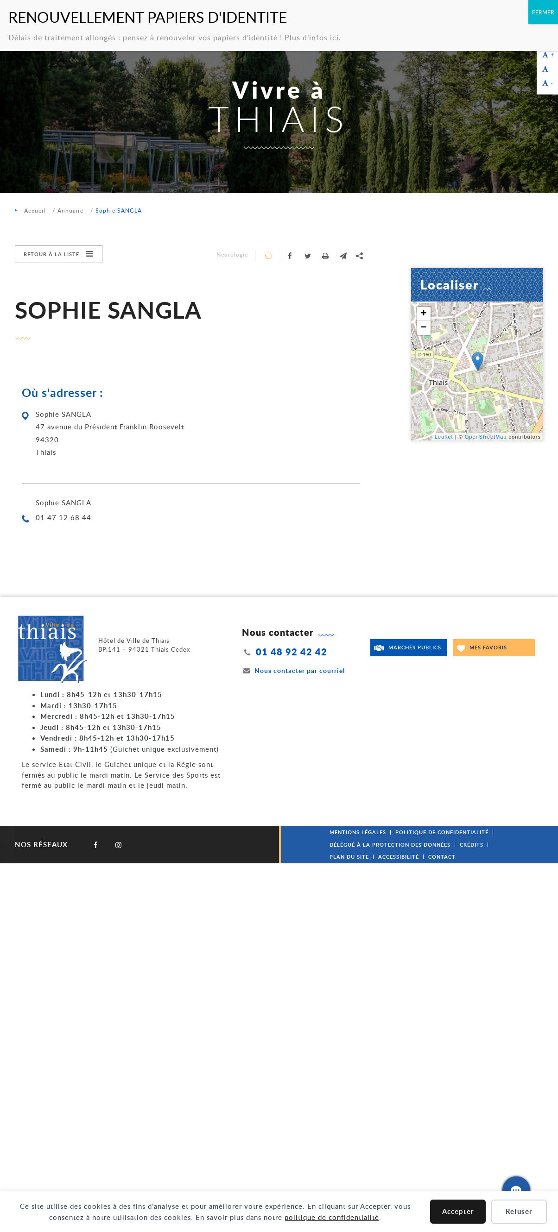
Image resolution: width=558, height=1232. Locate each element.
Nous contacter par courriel (293, 670)
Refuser (519, 1211)
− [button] (423, 328)
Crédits (471, 844)
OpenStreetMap (486, 437)
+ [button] (423, 314)
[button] (343, 255)
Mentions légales (358, 832)
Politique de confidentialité (441, 832)
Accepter (458, 1211)
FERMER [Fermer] (543, 12)
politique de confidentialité (332, 1217)
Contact (442, 856)
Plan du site (349, 856)
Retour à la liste (51, 254)
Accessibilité (398, 856)
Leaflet (444, 437)
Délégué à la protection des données (390, 844)
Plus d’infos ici (312, 37)
